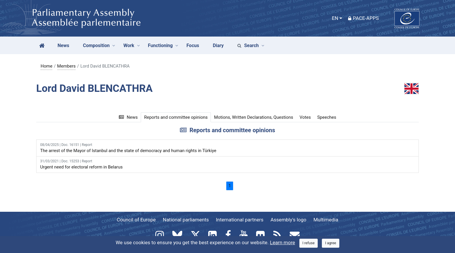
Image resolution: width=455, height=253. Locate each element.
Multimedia (325, 220)
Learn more (282, 242)
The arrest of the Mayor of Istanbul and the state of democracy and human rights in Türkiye (227, 147)
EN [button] (335, 18)
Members (66, 66)
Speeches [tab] (326, 117)
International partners (239, 220)
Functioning (160, 45)
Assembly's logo (288, 220)
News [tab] (128, 117)
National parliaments (186, 220)
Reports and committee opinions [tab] (176, 117)
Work (128, 45)
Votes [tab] (305, 117)
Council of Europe (136, 220)
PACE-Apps (363, 18)
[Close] (308, 243)
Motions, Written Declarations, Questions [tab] (253, 117)
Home (46, 66)
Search (248, 45)
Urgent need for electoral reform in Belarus (227, 164)
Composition (96, 45)
